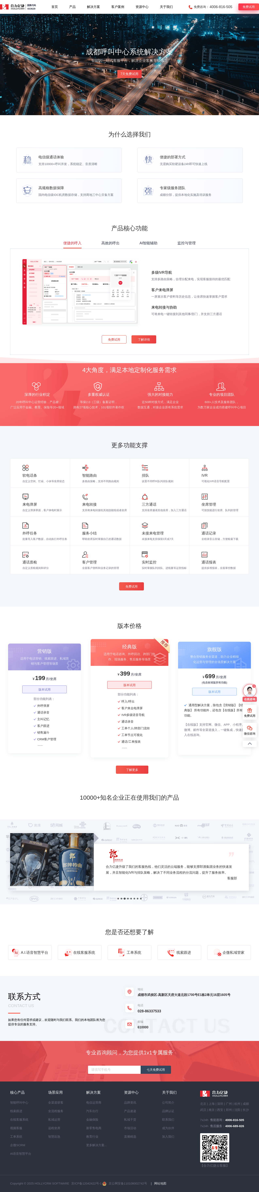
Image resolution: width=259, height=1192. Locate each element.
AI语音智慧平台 (17, 1153)
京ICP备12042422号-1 (86, 1183)
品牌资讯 (130, 1102)
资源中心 (142, 7)
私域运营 (54, 1119)
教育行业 (92, 1136)
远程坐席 (54, 1128)
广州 (229, 1103)
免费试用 (249, 7)
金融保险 (92, 1119)
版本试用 (44, 689)
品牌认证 (168, 1111)
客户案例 (117, 7)
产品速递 (130, 1111)
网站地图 (160, 1183)
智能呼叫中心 (17, 1102)
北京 (203, 1103)
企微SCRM (17, 1145)
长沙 (246, 1110)
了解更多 (132, 769)
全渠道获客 (55, 1102)
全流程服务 (55, 1111)
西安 (220, 1110)
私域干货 (130, 1119)
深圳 (220, 1103)
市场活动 (130, 1128)
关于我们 (166, 7)
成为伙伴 (168, 1128)
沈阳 (237, 1110)
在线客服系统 (17, 1119)
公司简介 (168, 1102)
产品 (72, 7)
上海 (212, 1103)
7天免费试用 (130, 74)
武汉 (203, 1110)
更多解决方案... (93, 1145)
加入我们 (168, 1136)
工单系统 (16, 1136)
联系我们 (168, 1119)
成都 (246, 1103)
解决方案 (93, 7)
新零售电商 (93, 1128)
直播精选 (130, 1136)
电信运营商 (93, 1102)
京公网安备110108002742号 (128, 1183)
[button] (118, 898)
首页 (54, 7)
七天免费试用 (156, 1069)
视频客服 (16, 1128)
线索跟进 (16, 1111)
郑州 (229, 1110)
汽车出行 (92, 1111)
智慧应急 (54, 1136)
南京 (212, 1110)
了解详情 (144, 339)
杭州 (237, 1103)
